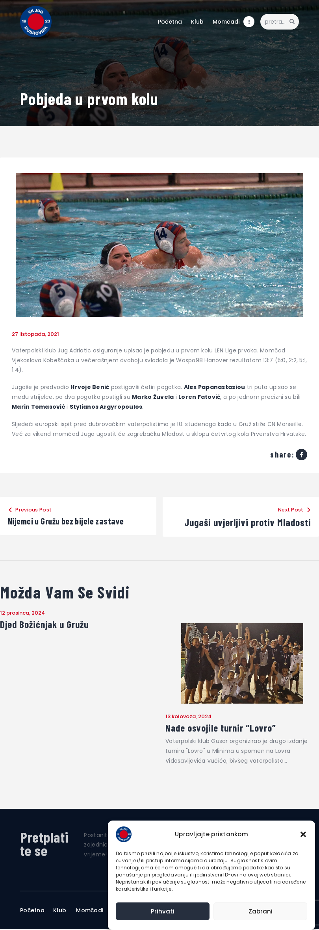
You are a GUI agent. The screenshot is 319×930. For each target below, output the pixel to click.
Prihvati (162, 911)
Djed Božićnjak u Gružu (46, 624)
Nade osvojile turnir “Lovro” (222, 728)
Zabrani (261, 911)
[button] (303, 834)
